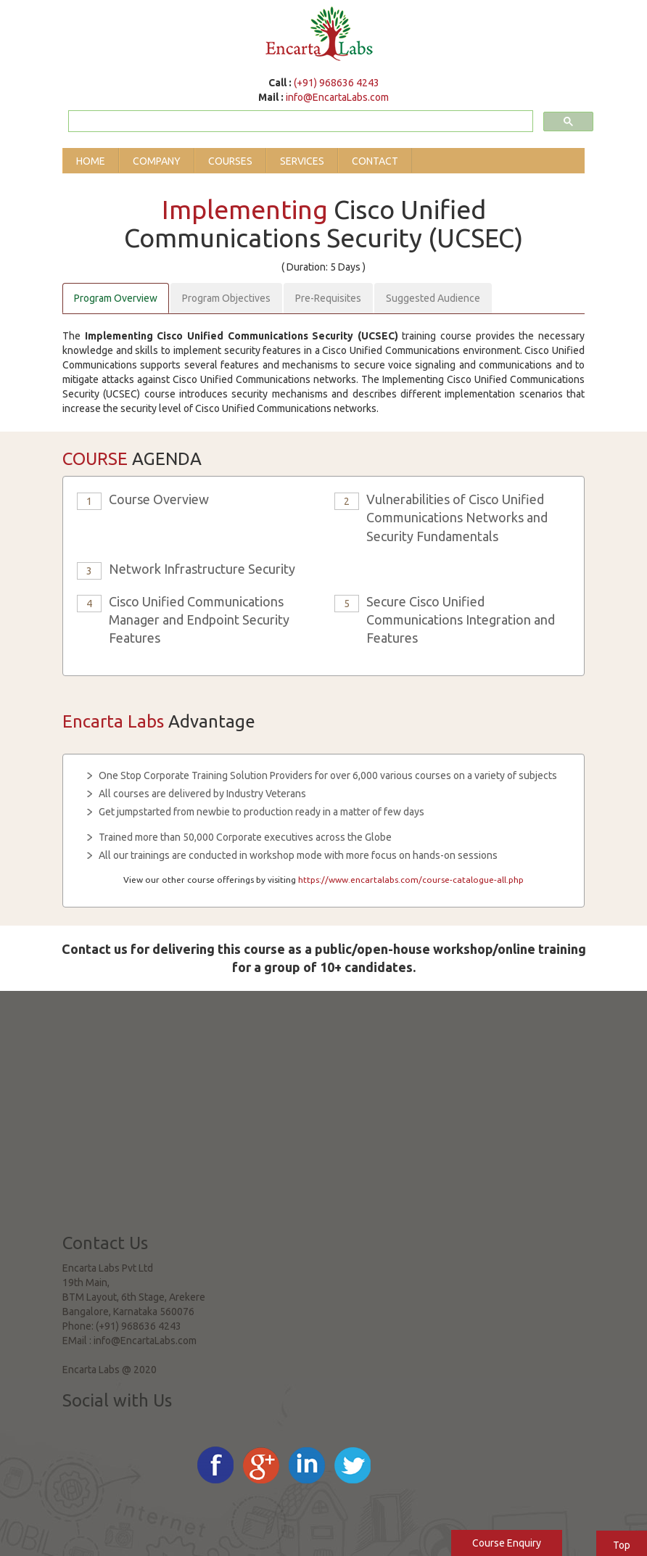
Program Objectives (226, 298)
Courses (230, 161)
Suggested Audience (433, 298)
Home (90, 161)
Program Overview (115, 298)
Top (621, 1545)
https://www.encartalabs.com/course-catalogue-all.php (411, 879)
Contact (375, 161)
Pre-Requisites (328, 298)
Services (302, 161)
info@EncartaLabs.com (337, 97)
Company (157, 161)
